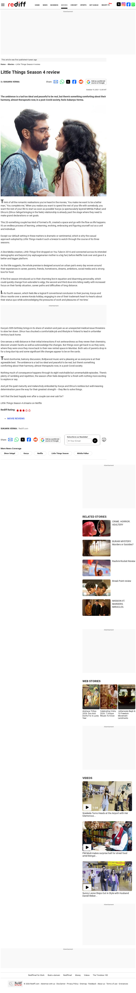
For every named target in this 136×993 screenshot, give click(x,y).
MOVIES (64, 5)
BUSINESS (54, 5)
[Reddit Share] (80, 81)
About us (101, 984)
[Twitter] (118, 4)
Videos (87, 975)
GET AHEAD (93, 5)
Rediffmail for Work (36, 975)
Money (78, 975)
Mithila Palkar (83, 453)
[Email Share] (55, 81)
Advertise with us (48, 984)
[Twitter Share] (68, 81)
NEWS (45, 5)
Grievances (123, 984)
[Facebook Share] (74, 81)
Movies (11, 64)
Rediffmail (67, 975)
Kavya (26, 453)
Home (3, 64)
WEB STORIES (91, 681)
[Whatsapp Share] (61, 81)
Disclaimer (61, 984)
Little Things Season (60, 453)
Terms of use (111, 984)
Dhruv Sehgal (9, 453)
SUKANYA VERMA (11, 82)
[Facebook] (128, 4)
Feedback (92, 984)
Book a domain (54, 975)
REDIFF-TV (106, 5)
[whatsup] (133, 4)
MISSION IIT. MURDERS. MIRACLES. (118, 603)
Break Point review (121, 581)
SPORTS (83, 5)
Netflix (40, 453)
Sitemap (83, 984)
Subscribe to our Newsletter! (77, 437)
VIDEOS (87, 778)
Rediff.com (34, 984)
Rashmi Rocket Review (123, 561)
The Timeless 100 (100, 975)
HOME (37, 5)
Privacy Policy (72, 984)
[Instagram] (123, 4)
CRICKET (74, 5)
